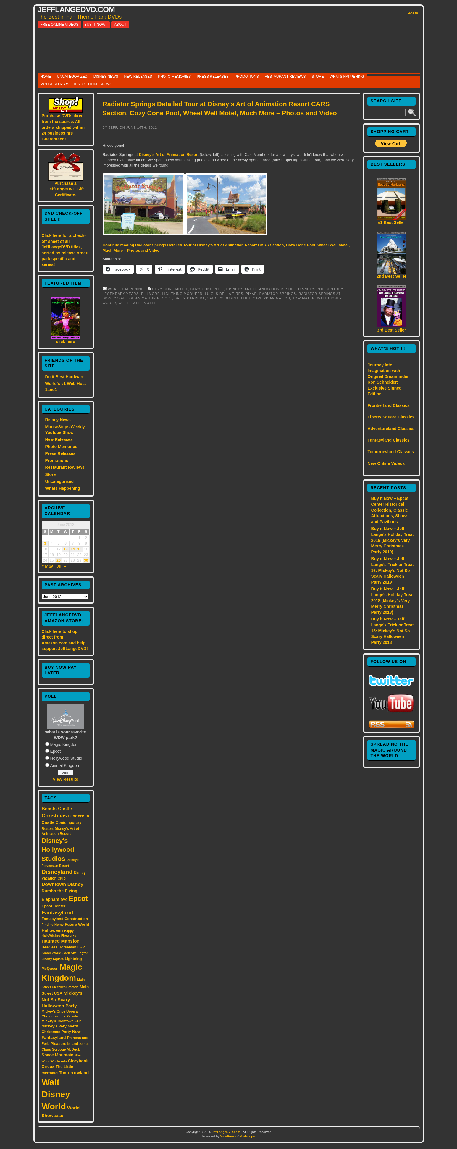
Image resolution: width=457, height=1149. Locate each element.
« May (47, 566)
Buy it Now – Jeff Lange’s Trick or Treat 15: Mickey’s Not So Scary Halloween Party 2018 (392, 630)
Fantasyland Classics (388, 440)
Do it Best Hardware (65, 376)
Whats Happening (347, 77)
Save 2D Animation (271, 298)
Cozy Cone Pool (207, 289)
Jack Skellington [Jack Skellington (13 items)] (75, 953)
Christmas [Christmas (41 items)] (54, 816)
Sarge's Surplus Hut (229, 298)
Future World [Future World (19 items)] (77, 924)
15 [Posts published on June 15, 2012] (79, 549)
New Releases (138, 77)
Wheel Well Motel (137, 303)
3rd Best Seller (391, 330)
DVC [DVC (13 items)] (64, 899)
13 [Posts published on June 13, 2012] (66, 549)
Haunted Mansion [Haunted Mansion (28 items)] (61, 940)
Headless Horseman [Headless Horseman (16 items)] (59, 947)
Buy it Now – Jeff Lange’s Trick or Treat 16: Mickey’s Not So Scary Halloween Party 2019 (392, 570)
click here (65, 341)
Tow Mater (304, 298)
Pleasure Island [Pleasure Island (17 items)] (64, 1043)
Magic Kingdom (64, 744)
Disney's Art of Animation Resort (261, 289)
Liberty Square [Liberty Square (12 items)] (53, 959)
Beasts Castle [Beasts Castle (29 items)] (57, 808)
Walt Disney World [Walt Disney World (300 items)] (56, 1094)
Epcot (55, 751)
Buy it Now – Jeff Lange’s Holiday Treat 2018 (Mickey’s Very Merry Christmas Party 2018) (392, 600)
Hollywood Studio (66, 758)
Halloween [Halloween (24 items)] (52, 930)
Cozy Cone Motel (170, 289)
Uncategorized (72, 77)
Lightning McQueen (182, 293)
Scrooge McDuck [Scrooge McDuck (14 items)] (66, 1049)
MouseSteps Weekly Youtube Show (76, 84)
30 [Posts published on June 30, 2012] (86, 560)
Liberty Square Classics (390, 417)
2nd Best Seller (391, 276)
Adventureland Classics (390, 428)
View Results (65, 779)
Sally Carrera (190, 298)
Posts (413, 13)
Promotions (247, 77)
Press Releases (212, 77)
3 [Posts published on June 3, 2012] (45, 544)
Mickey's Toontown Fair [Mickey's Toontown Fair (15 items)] (61, 1021)
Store (318, 77)
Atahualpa (247, 1136)
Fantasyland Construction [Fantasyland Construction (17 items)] (65, 919)
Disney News (105, 77)
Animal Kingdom (65, 765)
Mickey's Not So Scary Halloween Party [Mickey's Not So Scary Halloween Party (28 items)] (62, 999)
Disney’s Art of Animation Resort (168, 154)
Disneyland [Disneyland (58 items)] (57, 872)
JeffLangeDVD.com (76, 9)
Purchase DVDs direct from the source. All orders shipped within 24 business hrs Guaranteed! (63, 127)
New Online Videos (386, 463)
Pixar (251, 293)
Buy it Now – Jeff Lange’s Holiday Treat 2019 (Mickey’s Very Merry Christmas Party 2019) (392, 540)
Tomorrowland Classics (390, 451)
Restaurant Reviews (285, 77)
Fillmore (150, 293)
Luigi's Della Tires (224, 293)
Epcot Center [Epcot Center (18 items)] (54, 906)
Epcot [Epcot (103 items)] (78, 898)
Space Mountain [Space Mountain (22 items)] (58, 1055)
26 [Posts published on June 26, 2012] (58, 560)
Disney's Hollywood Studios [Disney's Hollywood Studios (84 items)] (58, 849)
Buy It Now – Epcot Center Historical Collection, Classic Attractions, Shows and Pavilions (389, 510)
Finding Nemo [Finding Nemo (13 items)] (53, 924)
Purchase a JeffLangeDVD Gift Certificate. (65, 189)
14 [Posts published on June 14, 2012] (73, 549)
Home (46, 77)
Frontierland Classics (388, 405)
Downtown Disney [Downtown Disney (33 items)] (62, 884)
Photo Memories (174, 77)
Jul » (61, 566)
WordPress (228, 1136)
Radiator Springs (277, 293)
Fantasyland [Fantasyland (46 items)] (57, 912)
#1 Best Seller (391, 222)
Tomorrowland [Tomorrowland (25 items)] (74, 1072)
